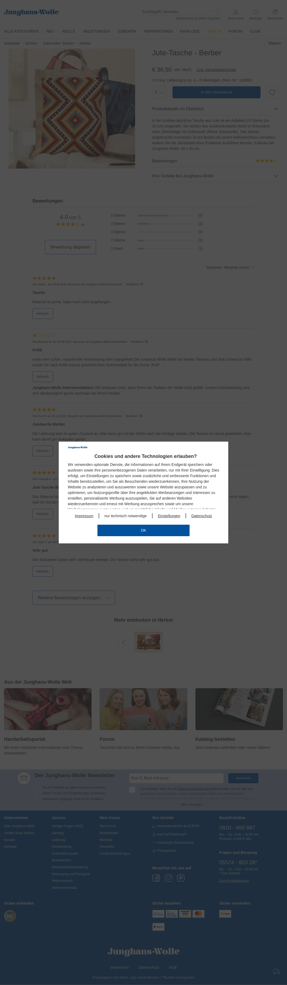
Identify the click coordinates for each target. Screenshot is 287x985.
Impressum (84, 516)
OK (143, 530)
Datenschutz (201, 516)
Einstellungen (169, 516)
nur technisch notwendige (125, 516)
